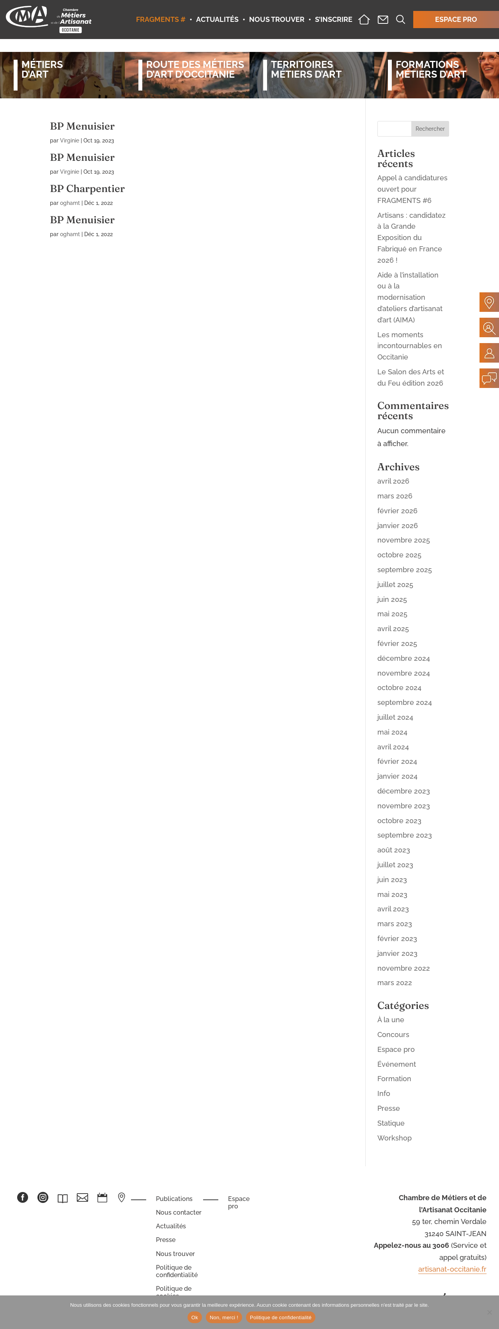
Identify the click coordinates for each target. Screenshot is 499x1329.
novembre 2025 (403, 540)
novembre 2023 (403, 806)
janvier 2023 (397, 953)
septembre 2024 (404, 702)
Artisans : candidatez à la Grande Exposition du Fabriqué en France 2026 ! (411, 237)
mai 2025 (392, 614)
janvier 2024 (397, 776)
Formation (394, 1079)
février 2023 (397, 938)
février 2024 (397, 761)
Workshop (394, 1138)
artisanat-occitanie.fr (452, 1269)
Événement (396, 1064)
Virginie (69, 140)
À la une (390, 1020)
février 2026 (397, 511)
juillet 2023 (395, 865)
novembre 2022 (403, 968)
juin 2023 (392, 879)
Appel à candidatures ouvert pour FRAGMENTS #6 (412, 189)
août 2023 (393, 850)
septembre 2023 (404, 835)
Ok (194, 1317)
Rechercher (430, 129)
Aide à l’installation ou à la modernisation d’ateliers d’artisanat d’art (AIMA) (409, 297)
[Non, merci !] (489, 1312)
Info (383, 1093)
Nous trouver (175, 1254)
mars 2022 (394, 983)
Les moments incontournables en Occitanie (409, 346)
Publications (174, 1199)
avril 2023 (393, 909)
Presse (388, 1108)
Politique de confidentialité (177, 1271)
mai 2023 (392, 894)
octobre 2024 (399, 687)
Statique (391, 1123)
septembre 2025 (404, 570)
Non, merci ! (224, 1317)
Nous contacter (179, 1212)
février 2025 (397, 643)
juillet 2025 (395, 584)
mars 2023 (394, 924)
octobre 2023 (399, 821)
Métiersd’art (42, 70)
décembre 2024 (403, 658)
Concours (393, 1034)
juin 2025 (392, 599)
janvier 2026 (397, 525)
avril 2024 (393, 747)
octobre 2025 (399, 555)
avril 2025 (393, 628)
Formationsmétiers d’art (431, 70)
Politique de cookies (173, 1292)
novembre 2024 (403, 673)
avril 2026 (393, 481)
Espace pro (396, 1049)
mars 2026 (394, 496)
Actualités (171, 1226)
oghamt (70, 203)
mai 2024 (392, 732)
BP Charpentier (87, 188)
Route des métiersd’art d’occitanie (191, 70)
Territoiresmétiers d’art (306, 70)
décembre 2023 (403, 791)
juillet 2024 (395, 717)
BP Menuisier (82, 126)
